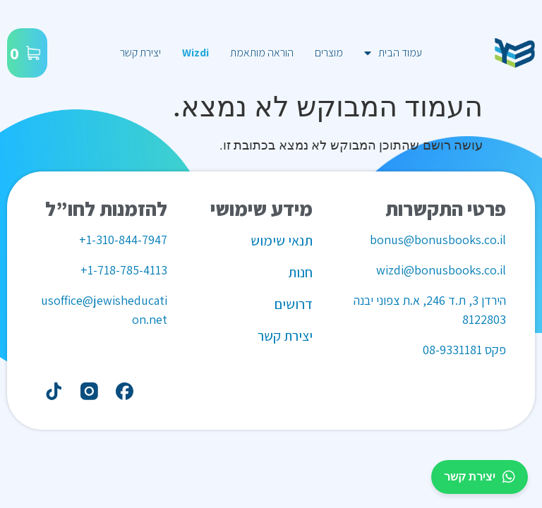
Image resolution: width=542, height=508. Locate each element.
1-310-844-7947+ (123, 239)
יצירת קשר (140, 52)
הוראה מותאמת (262, 52)
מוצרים (329, 52)
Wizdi (195, 52)
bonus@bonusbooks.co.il (438, 239)
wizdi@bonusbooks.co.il (441, 270)
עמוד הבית (393, 53)
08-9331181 (452, 349)
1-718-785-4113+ (123, 270)
